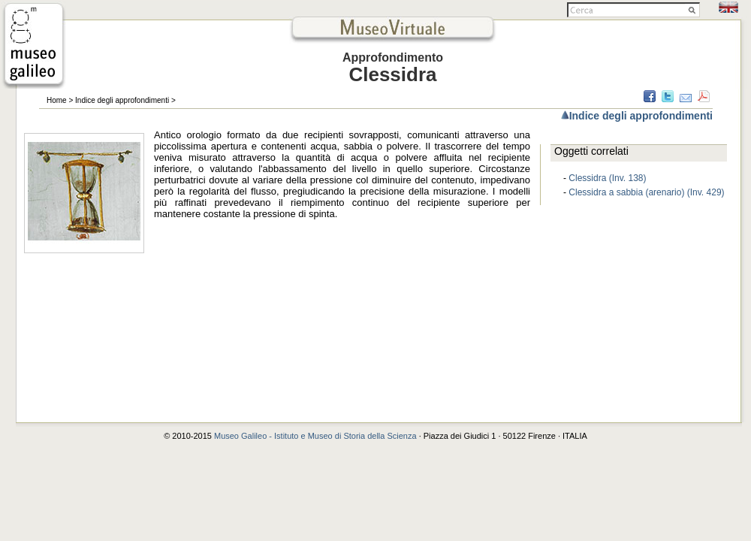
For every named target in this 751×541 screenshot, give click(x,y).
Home (57, 100)
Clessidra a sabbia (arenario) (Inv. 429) (646, 192)
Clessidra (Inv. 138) (607, 178)
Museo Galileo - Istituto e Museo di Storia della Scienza (315, 435)
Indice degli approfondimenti (122, 100)
